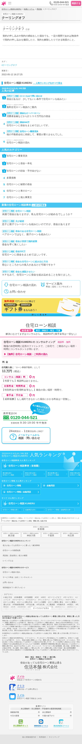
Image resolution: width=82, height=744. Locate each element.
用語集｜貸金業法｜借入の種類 (15, 555)
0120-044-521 (20, 417)
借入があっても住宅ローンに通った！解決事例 (21, 545)
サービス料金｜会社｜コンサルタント (18, 577)
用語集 (39, 9)
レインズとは (8, 561)
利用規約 (42, 737)
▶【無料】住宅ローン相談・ (26, 354)
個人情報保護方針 (29, 737)
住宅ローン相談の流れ (11, 572)
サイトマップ (54, 737)
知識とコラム (29, 9)
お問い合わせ (8, 582)
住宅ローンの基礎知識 (11, 550)
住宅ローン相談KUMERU (11, 9)
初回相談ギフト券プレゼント (14, 588)
